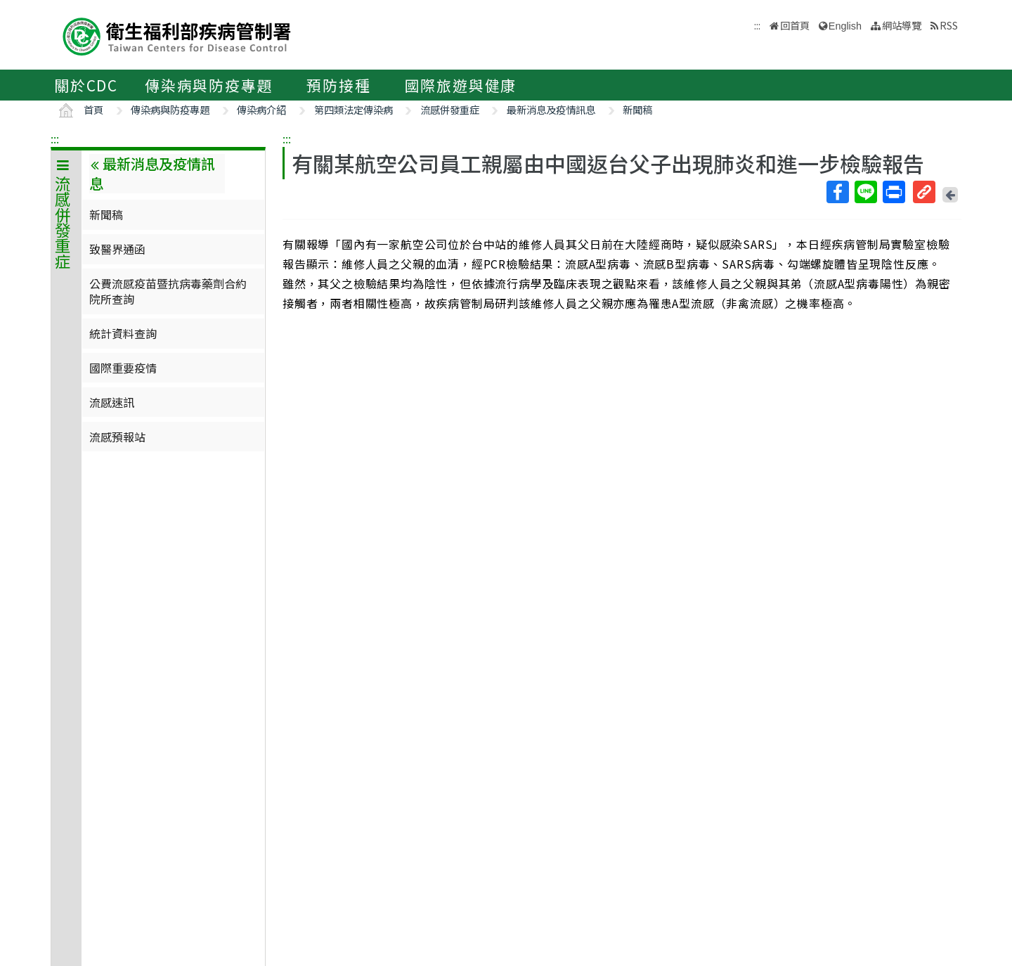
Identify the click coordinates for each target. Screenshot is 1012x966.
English (845, 26)
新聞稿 (637, 109)
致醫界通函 (117, 248)
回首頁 (795, 25)
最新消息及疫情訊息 (551, 109)
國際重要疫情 (123, 367)
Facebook (837, 192)
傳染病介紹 (261, 109)
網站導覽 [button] (901, 25)
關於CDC (86, 85)
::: (55, 138)
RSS (949, 25)
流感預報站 (117, 436)
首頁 (93, 109)
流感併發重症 (449, 109)
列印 (893, 192)
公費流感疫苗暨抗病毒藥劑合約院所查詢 (168, 291)
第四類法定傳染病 (353, 109)
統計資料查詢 (123, 333)
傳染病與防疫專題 (209, 85)
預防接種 (338, 85)
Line (865, 192)
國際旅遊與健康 (461, 85)
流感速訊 (111, 402)
